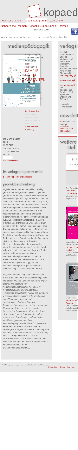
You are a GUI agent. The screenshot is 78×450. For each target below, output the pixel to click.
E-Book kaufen (32, 117)
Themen (9, 177)
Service (64, 26)
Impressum (71, 367)
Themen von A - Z (30, 37)
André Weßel (72, 244)
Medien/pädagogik (68, 75)
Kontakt (62, 367)
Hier (62, 122)
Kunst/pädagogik (67, 80)
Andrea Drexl (31, 67)
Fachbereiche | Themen (14, 26)
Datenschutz (52, 367)
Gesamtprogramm (36, 20)
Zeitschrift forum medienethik (54, 37)
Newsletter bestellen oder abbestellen (66, 128)
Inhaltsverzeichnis (33, 111)
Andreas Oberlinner (34, 58)
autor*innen (49, 26)
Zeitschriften (57, 20)
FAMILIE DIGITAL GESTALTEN (35, 75)
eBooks (34, 26)
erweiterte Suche (42, 30)
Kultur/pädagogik (67, 85)
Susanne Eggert (32, 55)
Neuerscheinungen (11, 20)
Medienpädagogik (23, 177)
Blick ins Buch (31, 114)
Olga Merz (70, 298)
